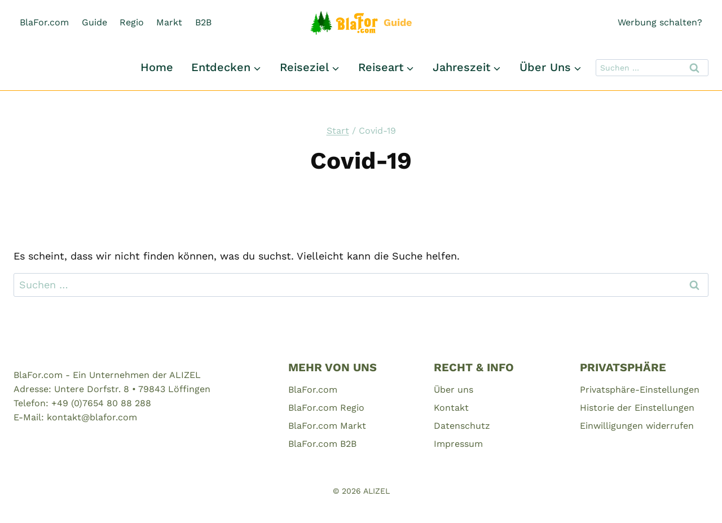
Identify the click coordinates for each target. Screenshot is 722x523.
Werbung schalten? (660, 22)
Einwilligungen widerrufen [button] (637, 425)
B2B (203, 22)
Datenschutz (462, 425)
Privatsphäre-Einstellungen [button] (639, 389)
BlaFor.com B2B (322, 443)
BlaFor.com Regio (326, 407)
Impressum (458, 443)
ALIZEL (376, 490)
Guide (94, 22)
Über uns (453, 389)
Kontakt (451, 407)
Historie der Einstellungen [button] (637, 407)
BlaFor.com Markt (327, 425)
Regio (132, 22)
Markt (169, 22)
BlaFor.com (44, 22)
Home (156, 67)
